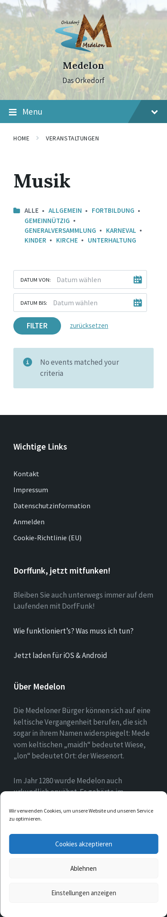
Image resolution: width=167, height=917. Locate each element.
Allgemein (65, 210)
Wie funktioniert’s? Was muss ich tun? (73, 631)
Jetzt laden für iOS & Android (60, 655)
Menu (83, 112)
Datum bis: (33, 302)
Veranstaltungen (72, 138)
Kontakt (26, 473)
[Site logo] (83, 50)
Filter (37, 326)
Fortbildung (113, 210)
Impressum (30, 489)
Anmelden (29, 521)
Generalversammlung (60, 230)
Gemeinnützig (47, 220)
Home (21, 138)
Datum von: (35, 279)
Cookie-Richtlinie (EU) (47, 537)
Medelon (83, 66)
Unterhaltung (112, 240)
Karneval (121, 230)
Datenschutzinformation (51, 505)
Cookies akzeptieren (83, 844)
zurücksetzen (89, 325)
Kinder (35, 240)
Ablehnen (83, 868)
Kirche (67, 240)
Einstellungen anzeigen (83, 893)
